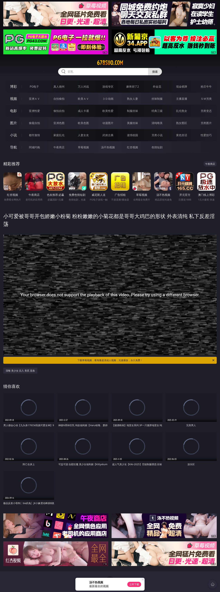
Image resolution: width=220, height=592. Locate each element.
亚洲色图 (59, 123)
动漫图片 (107, 123)
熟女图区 (181, 123)
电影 (13, 110)
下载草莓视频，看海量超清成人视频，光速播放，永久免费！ (146, 360)
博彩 (13, 86)
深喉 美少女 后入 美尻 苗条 (20, 370)
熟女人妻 (132, 99)
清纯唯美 (157, 123)
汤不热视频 (108, 147)
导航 (13, 147)
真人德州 (59, 86)
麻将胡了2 (132, 86)
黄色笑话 (181, 135)
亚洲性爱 (34, 111)
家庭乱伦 (59, 135)
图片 (13, 123)
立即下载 (134, 584)
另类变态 (206, 111)
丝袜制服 (157, 99)
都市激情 (34, 135)
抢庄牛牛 (206, 86)
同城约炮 (34, 147)
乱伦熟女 (181, 111)
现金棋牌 (181, 86)
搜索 (155, 72)
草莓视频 (83, 147)
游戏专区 (107, 86)
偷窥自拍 (34, 123)
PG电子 (34, 86)
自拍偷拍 (59, 99)
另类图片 (206, 123)
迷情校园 (132, 135)
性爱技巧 (206, 135)
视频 (13, 98)
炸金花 (157, 86)
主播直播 (181, 99)
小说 (13, 135)
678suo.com (110, 62)
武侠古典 (107, 135)
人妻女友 (83, 135)
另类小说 (157, 135)
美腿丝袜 (132, 123)
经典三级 (157, 111)
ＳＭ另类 (206, 99)
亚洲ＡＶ (34, 99)
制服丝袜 (132, 111)
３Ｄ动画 (107, 99)
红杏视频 (132, 147)
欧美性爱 (107, 111)
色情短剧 (157, 147)
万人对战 (83, 86)
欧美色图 (83, 123)
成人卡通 (83, 111)
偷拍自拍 (59, 111)
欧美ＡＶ (83, 99)
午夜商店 (59, 147)
